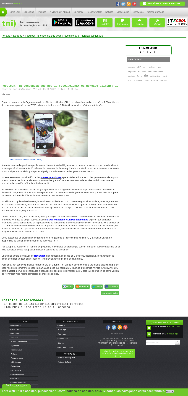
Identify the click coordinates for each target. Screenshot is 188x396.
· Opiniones (14, 346)
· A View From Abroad (18, 342)
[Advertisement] (61, 59)
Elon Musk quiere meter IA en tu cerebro (37, 307)
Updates (105, 22)
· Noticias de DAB (64, 362)
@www (157, 22)
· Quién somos (62, 338)
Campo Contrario (155, 12)
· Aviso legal (61, 330)
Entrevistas (138, 12)
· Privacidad (61, 334)
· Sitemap (60, 343)
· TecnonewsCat (16, 350)
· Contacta (61, 325)
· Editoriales (14, 333)
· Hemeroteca (15, 325)
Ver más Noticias (110, 293)
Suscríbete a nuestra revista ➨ (164, 3)
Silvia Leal (15, 12)
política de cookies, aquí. (84, 391)
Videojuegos (123, 12)
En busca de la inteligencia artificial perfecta (44, 304)
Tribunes (42, 12)
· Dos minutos (15, 370)
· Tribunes (14, 338)
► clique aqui (172, 334)
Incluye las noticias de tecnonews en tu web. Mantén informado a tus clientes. (117, 353)
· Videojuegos (15, 362)
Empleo (139, 22)
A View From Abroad (60, 12)
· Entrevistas (15, 366)
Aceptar (169, 391)
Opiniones (79, 12)
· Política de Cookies (65, 347)
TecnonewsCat (94, 12)
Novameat (39, 256)
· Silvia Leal (14, 329)
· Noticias (13, 354)
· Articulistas (14, 378)
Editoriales (29, 12)
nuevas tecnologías (51, 177)
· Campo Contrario (17, 374)
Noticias (109, 12)
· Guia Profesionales (18, 382)
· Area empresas (16, 358)
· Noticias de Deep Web (66, 358)
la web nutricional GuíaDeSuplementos (67, 219)
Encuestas (122, 22)
